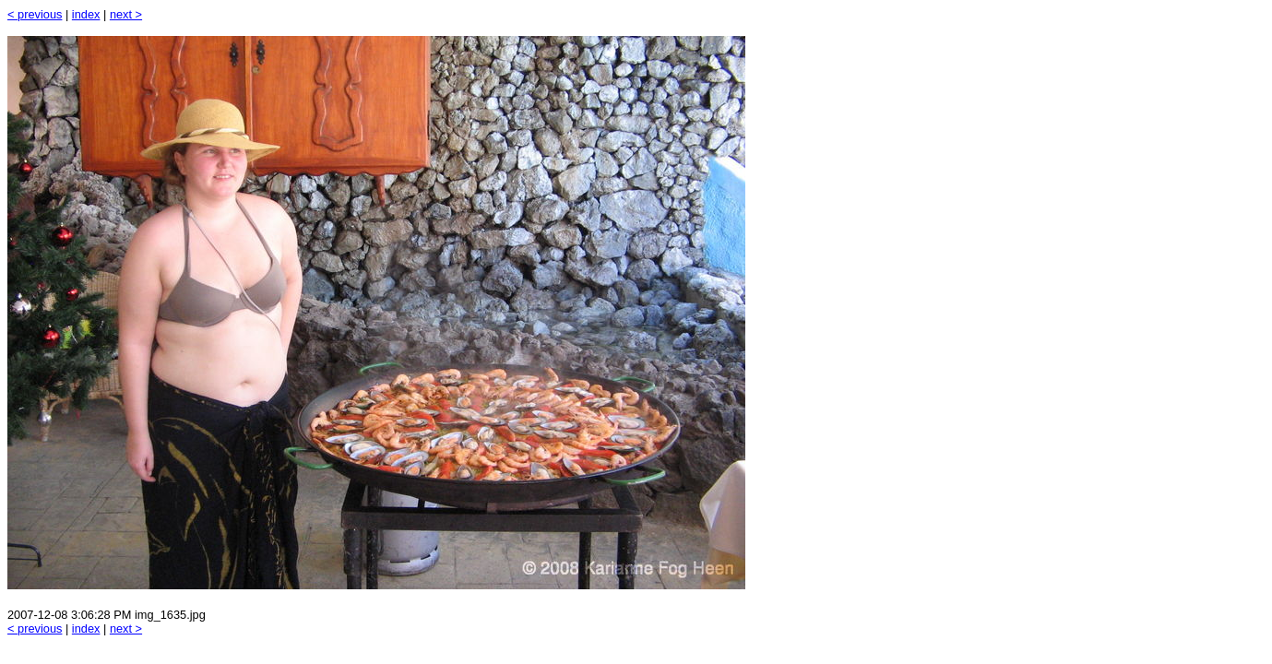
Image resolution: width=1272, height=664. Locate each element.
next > (126, 14)
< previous (34, 14)
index (86, 14)
